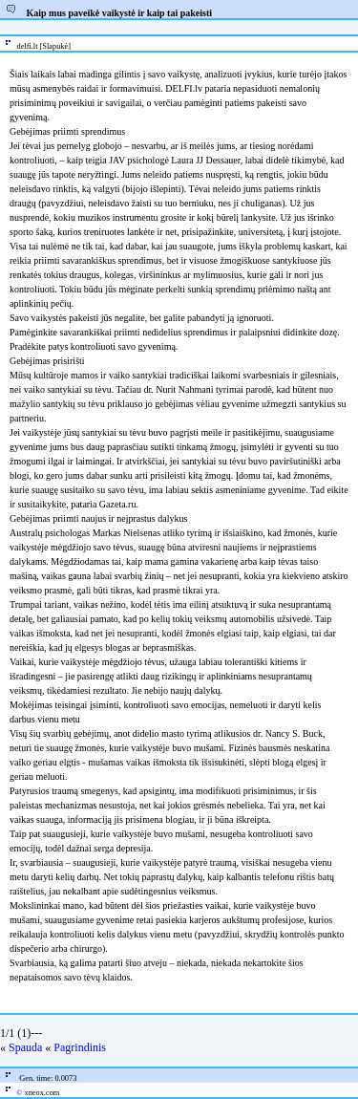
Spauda (25, 1047)
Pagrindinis (79, 1047)
